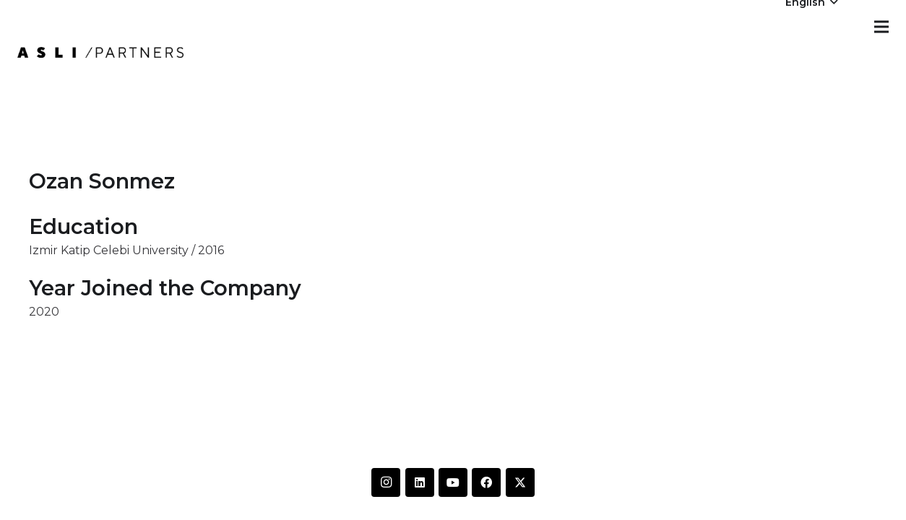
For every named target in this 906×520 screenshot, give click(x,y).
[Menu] (881, 27)
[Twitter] (520, 482)
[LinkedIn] (419, 482)
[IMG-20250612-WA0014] (100, 53)
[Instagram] (385, 482)
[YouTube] (453, 482)
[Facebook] (486, 482)
